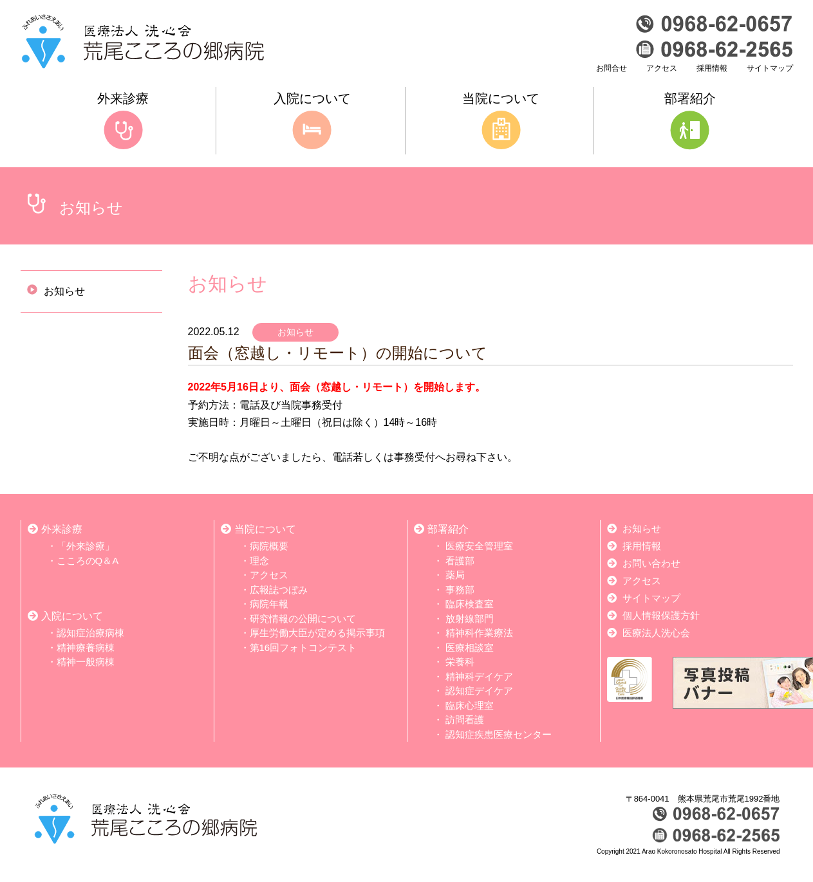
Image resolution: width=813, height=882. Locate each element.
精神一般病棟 (86, 661)
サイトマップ (770, 68)
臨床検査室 (469, 603)
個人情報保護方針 (661, 615)
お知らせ (56, 291)
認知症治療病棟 (90, 632)
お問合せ (611, 68)
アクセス (661, 68)
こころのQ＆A (88, 560)
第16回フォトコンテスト (303, 647)
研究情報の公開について (303, 618)
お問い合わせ (651, 563)
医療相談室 (469, 647)
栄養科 (459, 661)
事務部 (459, 589)
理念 (259, 560)
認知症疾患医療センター (498, 734)
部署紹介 (448, 529)
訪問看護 (464, 719)
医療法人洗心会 (656, 632)
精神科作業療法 (479, 632)
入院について (72, 616)
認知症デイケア (479, 690)
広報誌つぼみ (279, 589)
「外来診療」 (86, 545)
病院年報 (269, 603)
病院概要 (269, 545)
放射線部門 (469, 618)
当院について (265, 529)
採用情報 (711, 68)
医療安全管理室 (479, 545)
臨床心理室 (469, 705)
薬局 (455, 574)
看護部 (459, 560)
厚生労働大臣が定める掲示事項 (317, 632)
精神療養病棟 (86, 647)
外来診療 (61, 529)
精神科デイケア (479, 676)
